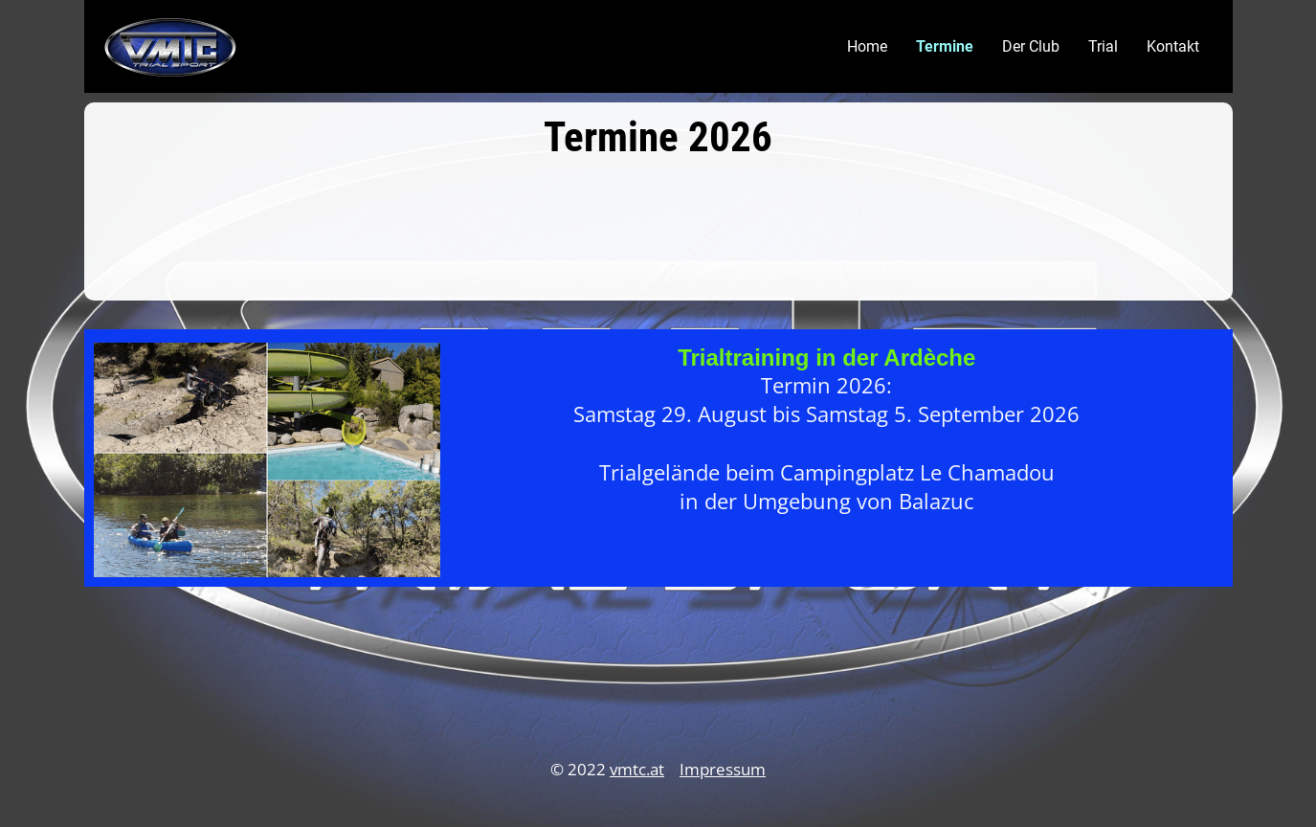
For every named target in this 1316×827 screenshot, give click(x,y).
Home (867, 46)
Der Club (1030, 46)
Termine (944, 46)
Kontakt (1173, 46)
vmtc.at (637, 769)
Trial (1103, 46)
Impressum (723, 769)
